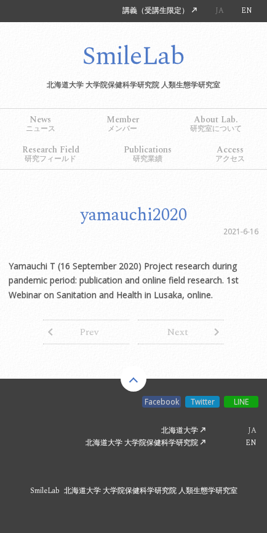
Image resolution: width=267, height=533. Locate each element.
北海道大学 (179, 431)
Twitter (203, 401)
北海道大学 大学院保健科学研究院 (142, 443)
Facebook (162, 401)
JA (219, 11)
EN (246, 11)
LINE (241, 401)
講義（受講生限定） (155, 11)
